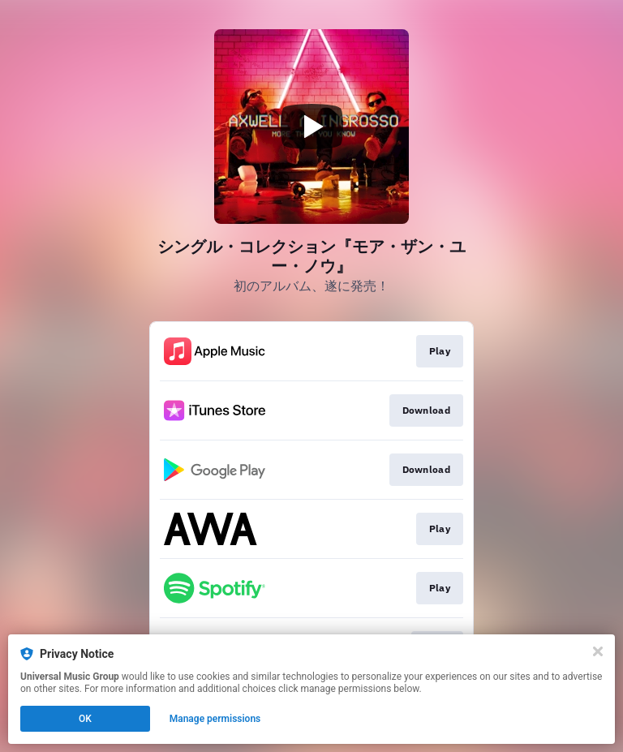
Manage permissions (215, 718)
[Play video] (311, 126)
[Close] (598, 651)
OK (85, 718)
